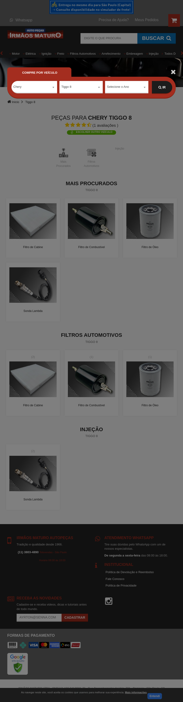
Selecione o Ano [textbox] (118, 87)
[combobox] (34, 87)
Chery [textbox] (17, 87)
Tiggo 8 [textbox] (66, 87)
